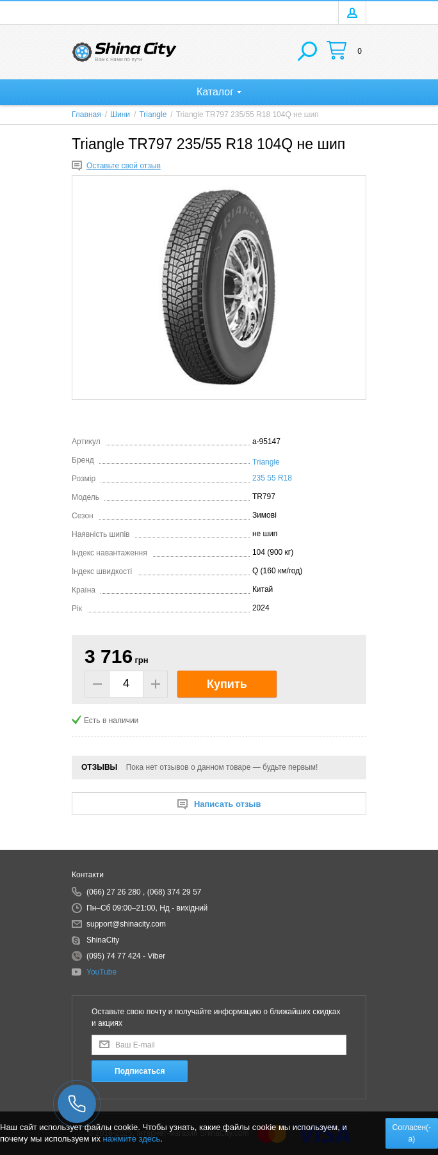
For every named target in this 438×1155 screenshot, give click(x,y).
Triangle (266, 462)
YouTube (101, 972)
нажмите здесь (132, 1138)
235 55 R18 (272, 478)
